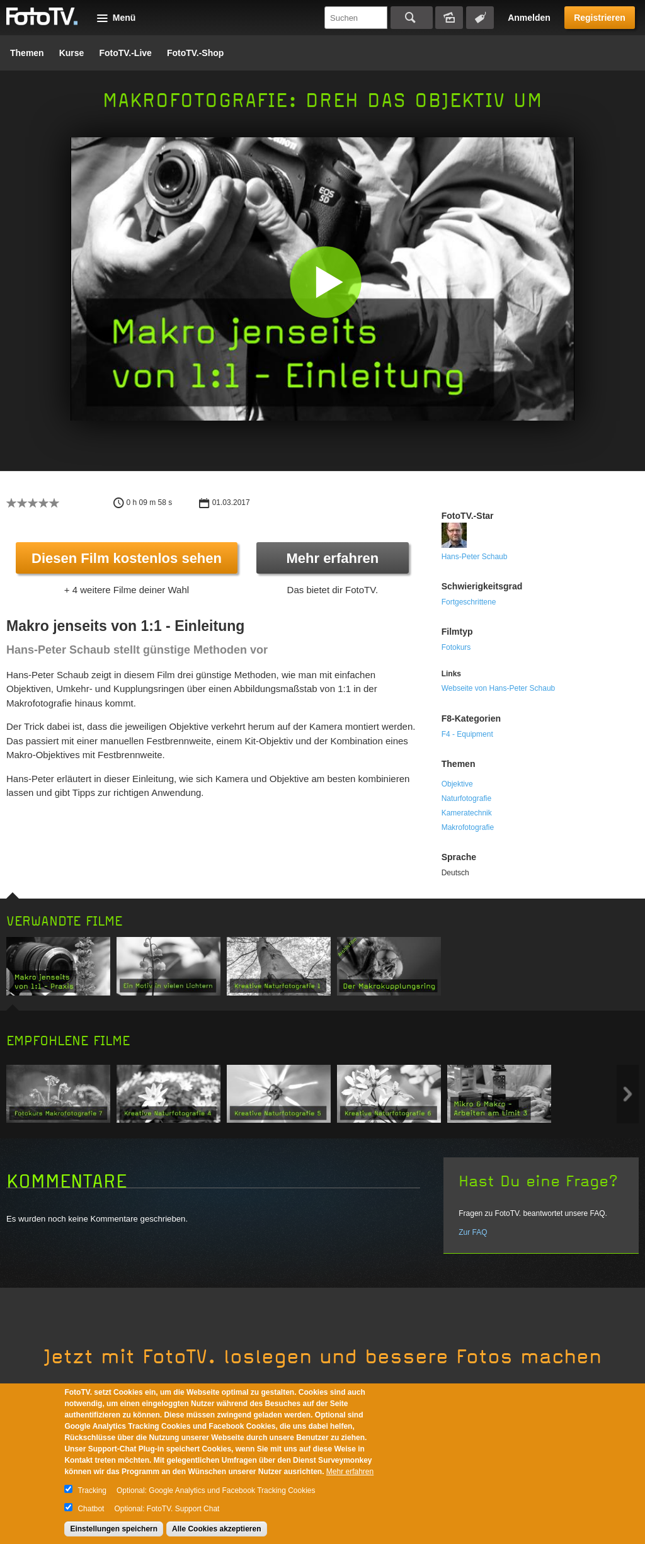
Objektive (457, 784)
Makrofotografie (468, 827)
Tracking (91, 1490)
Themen (27, 53)
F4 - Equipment (467, 734)
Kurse (71, 53)
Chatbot (90, 1508)
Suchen (412, 17)
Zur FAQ (473, 1232)
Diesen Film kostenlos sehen (126, 558)
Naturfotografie (466, 798)
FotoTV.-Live (125, 53)
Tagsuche (480, 17)
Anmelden (529, 18)
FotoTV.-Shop (195, 53)
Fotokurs (456, 647)
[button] (325, 281)
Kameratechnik (467, 813)
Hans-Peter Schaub (475, 556)
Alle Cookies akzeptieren (216, 1528)
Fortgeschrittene (469, 602)
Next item (628, 1094)
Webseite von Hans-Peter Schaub (499, 688)
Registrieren (599, 18)
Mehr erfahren (332, 558)
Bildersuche (449, 17)
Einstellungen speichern (113, 1528)
